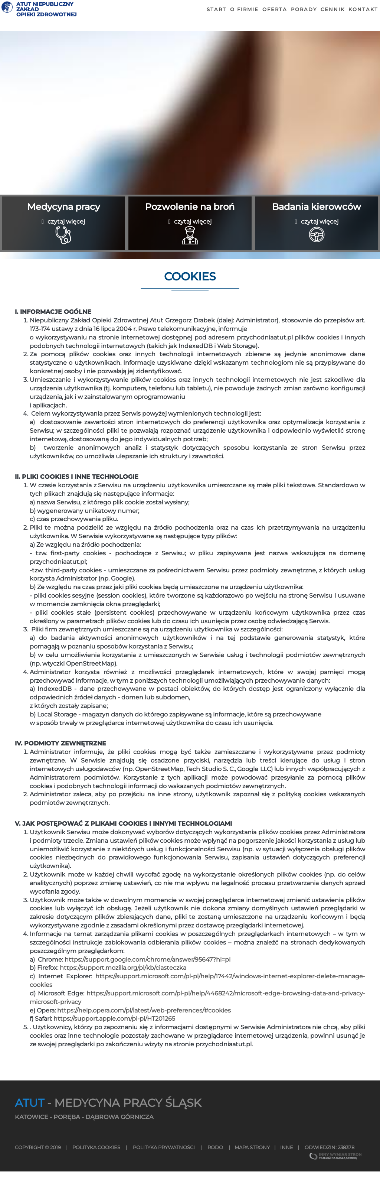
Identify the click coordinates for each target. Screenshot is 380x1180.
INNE (286, 1156)
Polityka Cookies (96, 1156)
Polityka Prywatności (164, 1156)
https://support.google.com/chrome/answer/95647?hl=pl (147, 968)
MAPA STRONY (252, 1156)
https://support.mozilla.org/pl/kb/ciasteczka (123, 976)
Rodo (215, 1156)
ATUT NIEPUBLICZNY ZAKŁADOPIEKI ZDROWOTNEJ (62, 20)
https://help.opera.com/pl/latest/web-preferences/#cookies (144, 1019)
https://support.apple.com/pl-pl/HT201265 (114, 1027)
